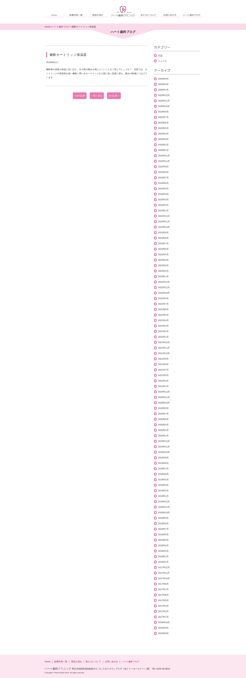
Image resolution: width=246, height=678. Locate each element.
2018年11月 (164, 507)
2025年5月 (163, 128)
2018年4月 (163, 545)
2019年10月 (164, 452)
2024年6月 (163, 183)
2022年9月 (163, 298)
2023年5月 (163, 254)
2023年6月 (163, 249)
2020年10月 (164, 402)
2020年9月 (163, 408)
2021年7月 (163, 369)
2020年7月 (163, 413)
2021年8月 (163, 364)
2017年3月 (163, 606)
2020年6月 (163, 419)
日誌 (160, 55)
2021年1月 (163, 386)
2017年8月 (163, 584)
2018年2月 (163, 556)
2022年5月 (163, 315)
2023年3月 (163, 265)
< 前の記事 (79, 95)
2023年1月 (163, 276)
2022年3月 (163, 326)
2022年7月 (163, 304)
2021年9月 (163, 359)
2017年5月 (163, 600)
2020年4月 (163, 424)
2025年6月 (163, 122)
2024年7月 (163, 177)
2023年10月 (164, 227)
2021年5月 (163, 375)
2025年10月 (164, 106)
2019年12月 (164, 441)
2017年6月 (163, 595)
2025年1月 (163, 150)
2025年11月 (164, 100)
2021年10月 (164, 353)
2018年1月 (163, 562)
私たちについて (148, 14)
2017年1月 (163, 617)
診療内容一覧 (76, 14)
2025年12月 (164, 95)
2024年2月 (163, 205)
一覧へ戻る (96, 95)
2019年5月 (163, 479)
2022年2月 (163, 331)
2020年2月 (163, 430)
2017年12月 (164, 567)
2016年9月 (163, 628)
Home (54, 14)
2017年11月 (164, 573)
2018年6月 (163, 534)
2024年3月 (163, 199)
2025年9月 (163, 111)
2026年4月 (163, 84)
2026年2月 (163, 89)
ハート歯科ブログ (192, 14)
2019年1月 (163, 496)
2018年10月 (164, 512)
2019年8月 (163, 463)
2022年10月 (164, 293)
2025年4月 (163, 133)
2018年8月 (163, 523)
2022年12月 (164, 282)
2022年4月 (163, 320)
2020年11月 (164, 397)
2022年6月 (163, 309)
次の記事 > (114, 95)
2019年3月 (163, 490)
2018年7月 (163, 529)
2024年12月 (164, 155)
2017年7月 (163, 589)
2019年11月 (164, 446)
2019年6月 (163, 474)
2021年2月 (163, 380)
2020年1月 (163, 435)
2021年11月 (164, 348)
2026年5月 (163, 78)
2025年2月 (163, 144)
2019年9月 (163, 457)
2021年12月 (164, 342)
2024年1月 (163, 210)
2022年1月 (163, 337)
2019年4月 (163, 485)
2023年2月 (163, 271)
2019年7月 (163, 468)
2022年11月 (164, 287)
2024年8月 (163, 172)
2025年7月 (163, 117)
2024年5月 (163, 188)
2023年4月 (163, 260)
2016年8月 (163, 633)
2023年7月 (163, 243)
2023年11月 (164, 221)
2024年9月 (163, 166)
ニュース (162, 61)
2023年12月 (164, 216)
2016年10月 (164, 622)
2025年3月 (163, 139)
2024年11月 (164, 161)
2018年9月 (163, 518)
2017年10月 (164, 578)
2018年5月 (163, 540)
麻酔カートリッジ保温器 (68, 54)
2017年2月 (163, 611)
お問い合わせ (170, 14)
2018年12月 (164, 501)
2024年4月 (163, 194)
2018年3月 (163, 551)
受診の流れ (97, 14)
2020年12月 (164, 391)
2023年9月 (163, 232)
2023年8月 (163, 238)
